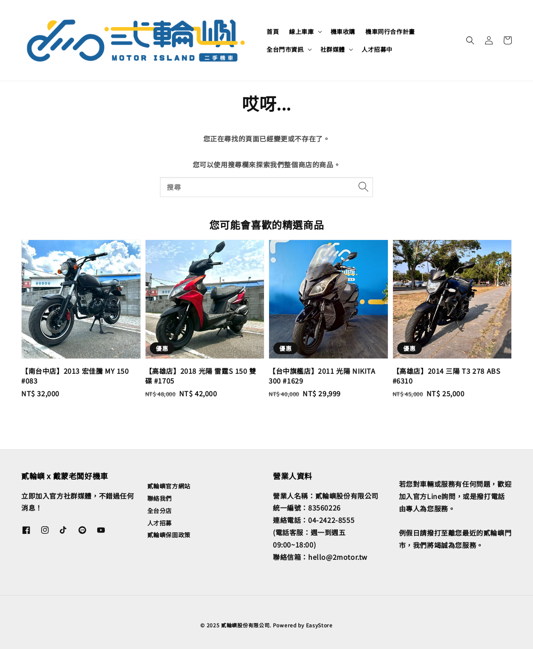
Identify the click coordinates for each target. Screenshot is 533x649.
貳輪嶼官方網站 (169, 486)
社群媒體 (332, 49)
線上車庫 (301, 31)
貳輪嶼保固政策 (169, 534)
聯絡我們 (159, 498)
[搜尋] (363, 187)
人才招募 (159, 523)
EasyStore (319, 625)
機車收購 (343, 31)
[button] (470, 40)
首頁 (272, 31)
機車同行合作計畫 (390, 31)
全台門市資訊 (285, 49)
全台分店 (159, 510)
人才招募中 (377, 49)
